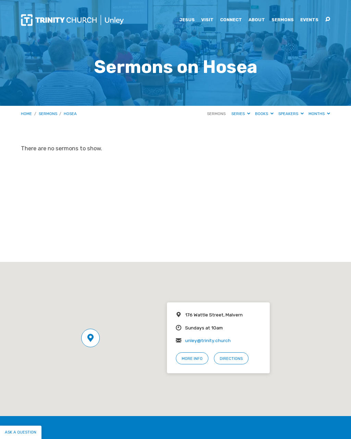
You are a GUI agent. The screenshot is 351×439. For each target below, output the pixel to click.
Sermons (282, 20)
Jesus (187, 20)
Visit (207, 20)
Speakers (291, 113)
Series (240, 113)
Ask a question (20, 432)
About (257, 20)
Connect (231, 20)
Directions (231, 358)
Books (264, 113)
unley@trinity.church (208, 340)
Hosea (70, 113)
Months (319, 113)
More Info (192, 358)
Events (309, 20)
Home (26, 113)
